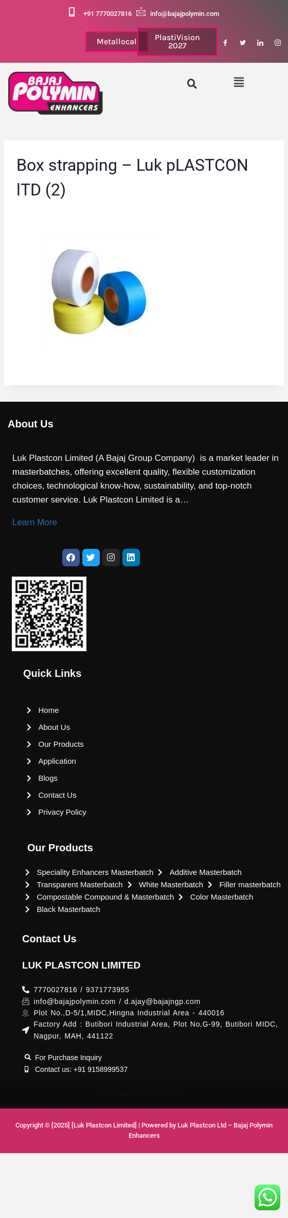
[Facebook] (225, 43)
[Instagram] (277, 43)
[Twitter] (242, 43)
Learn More (34, 522)
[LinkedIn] (260, 43)
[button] (239, 83)
